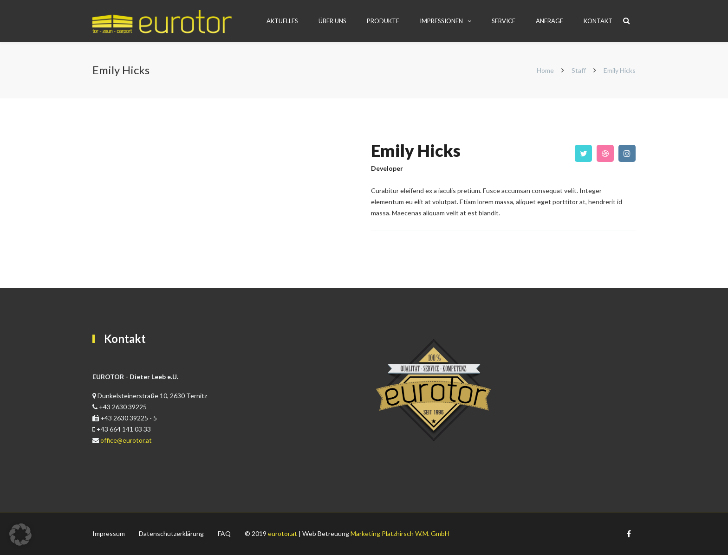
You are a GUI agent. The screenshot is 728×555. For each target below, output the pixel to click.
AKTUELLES (282, 21)
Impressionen (441, 21)
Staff (578, 70)
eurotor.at (282, 533)
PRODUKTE (383, 21)
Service (503, 21)
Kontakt (598, 21)
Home (546, 70)
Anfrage (549, 21)
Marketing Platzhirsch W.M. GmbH (400, 533)
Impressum (108, 533)
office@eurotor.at (126, 440)
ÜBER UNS (332, 21)
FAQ (224, 533)
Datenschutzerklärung (171, 533)
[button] (20, 534)
